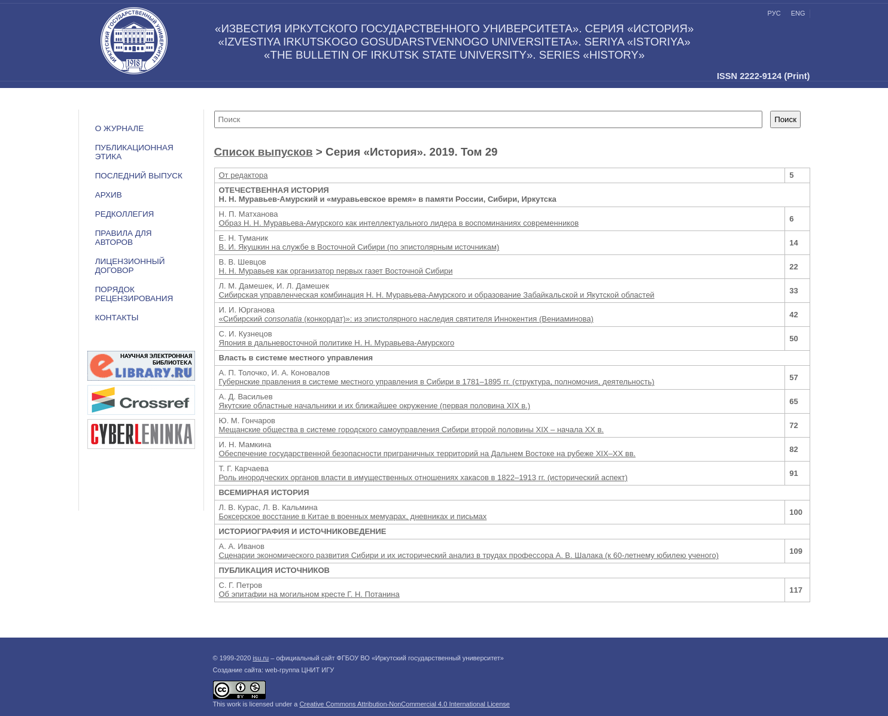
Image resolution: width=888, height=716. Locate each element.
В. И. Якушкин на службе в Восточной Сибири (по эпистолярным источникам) (359, 246)
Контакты (117, 317)
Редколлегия (124, 214)
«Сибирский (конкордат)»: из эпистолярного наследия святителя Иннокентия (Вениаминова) (406, 318)
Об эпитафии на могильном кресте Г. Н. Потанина (309, 594)
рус (774, 13)
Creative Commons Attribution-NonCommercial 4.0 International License (404, 704)
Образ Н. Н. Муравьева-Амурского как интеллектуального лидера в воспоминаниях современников (399, 223)
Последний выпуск (139, 175)
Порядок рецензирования (134, 294)
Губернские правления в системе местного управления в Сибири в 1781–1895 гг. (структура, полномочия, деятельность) (437, 381)
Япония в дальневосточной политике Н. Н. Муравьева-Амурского (337, 342)
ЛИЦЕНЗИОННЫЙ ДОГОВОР (130, 266)
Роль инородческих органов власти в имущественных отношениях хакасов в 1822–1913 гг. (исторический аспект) (423, 477)
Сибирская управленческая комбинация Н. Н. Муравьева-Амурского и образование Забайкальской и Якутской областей (437, 294)
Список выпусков (263, 151)
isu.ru (261, 658)
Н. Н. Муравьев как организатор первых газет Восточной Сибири (336, 270)
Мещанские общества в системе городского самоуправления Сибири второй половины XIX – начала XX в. (411, 429)
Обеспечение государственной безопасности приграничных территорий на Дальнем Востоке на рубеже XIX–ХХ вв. (427, 453)
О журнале (119, 128)
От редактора (243, 175)
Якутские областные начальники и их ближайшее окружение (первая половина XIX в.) (375, 405)
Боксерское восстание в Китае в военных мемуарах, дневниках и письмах (353, 516)
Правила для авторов (123, 238)
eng (798, 13)
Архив (108, 194)
